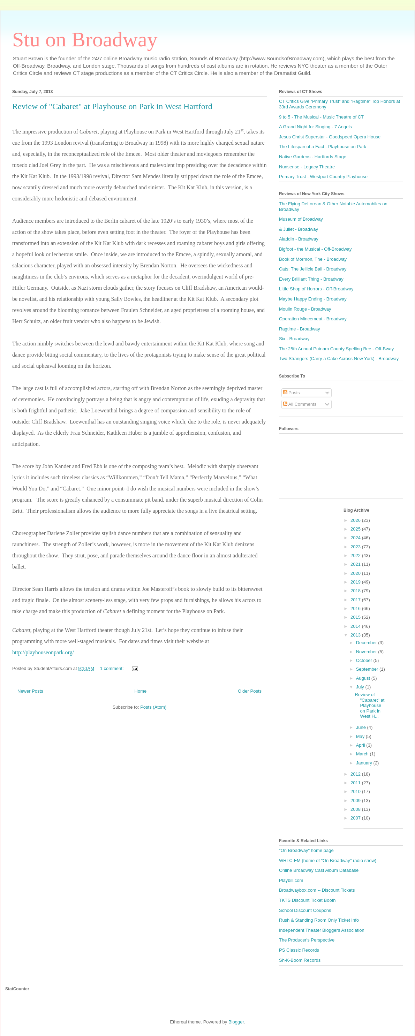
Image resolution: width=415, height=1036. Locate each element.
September (367, 669)
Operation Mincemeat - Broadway (313, 318)
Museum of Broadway (301, 219)
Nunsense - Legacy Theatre (307, 166)
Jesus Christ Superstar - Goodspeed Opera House (329, 136)
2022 (356, 555)
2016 (356, 608)
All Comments (300, 404)
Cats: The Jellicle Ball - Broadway (312, 269)
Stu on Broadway (85, 39)
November (367, 651)
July (360, 687)
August (363, 678)
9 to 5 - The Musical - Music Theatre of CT (321, 117)
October (365, 660)
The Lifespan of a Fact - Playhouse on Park (322, 146)
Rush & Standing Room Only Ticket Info (319, 920)
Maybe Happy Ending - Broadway (313, 299)
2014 (356, 626)
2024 (356, 537)
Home (141, 691)
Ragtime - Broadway (299, 329)
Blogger (236, 1021)
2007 (356, 818)
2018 (356, 590)
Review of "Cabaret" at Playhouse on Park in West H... (369, 705)
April (361, 745)
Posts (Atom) (153, 707)
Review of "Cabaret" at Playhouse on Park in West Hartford (112, 106)
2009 (356, 800)
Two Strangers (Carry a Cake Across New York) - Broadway (339, 358)
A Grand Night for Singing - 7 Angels (315, 126)
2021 (356, 564)
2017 (356, 599)
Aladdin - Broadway (298, 239)
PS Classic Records (299, 950)
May (361, 736)
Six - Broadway (294, 338)
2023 (356, 546)
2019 (356, 582)
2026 (356, 520)
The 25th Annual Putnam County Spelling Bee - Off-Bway (336, 348)
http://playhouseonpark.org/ (43, 652)
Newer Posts (30, 691)
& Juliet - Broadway (298, 229)
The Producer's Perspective (306, 940)
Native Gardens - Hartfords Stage (312, 156)
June (361, 727)
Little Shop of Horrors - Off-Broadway (316, 288)
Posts (291, 392)
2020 (356, 573)
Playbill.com (291, 880)
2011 (356, 782)
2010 (356, 791)
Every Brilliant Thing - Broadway (311, 279)
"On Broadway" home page (306, 850)
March (363, 753)
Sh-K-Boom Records (299, 960)
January (365, 762)
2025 (356, 529)
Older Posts (250, 691)
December (367, 642)
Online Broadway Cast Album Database (319, 870)
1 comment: (112, 668)
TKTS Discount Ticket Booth (307, 900)
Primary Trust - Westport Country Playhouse (323, 176)
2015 (356, 617)
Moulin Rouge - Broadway (305, 309)
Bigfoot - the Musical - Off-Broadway (315, 249)
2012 (356, 774)
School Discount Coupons (305, 910)
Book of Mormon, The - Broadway (313, 259)
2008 (356, 809)
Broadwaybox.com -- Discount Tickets (317, 890)
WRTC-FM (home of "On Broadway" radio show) (327, 860)
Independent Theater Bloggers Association (321, 930)
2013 (356, 635)
